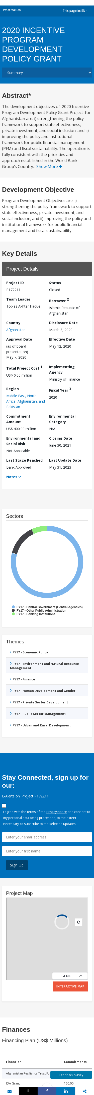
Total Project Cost (24, 367)
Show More (49, 166)
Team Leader (18, 299)
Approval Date (19, 339)
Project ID (15, 282)
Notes (11, 476)
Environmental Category (62, 419)
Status (55, 282)
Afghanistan (16, 329)
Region (12, 388)
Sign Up (17, 865)
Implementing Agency (62, 369)
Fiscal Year (60, 389)
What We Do (12, 10)
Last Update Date (65, 460)
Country (13, 322)
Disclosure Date (63, 322)
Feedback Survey (71, 1075)
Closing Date (60, 438)
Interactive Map (70, 986)
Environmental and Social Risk (23, 441)
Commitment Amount (18, 419)
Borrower (59, 300)
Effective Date (62, 339)
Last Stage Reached (24, 460)
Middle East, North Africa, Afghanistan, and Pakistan (25, 401)
